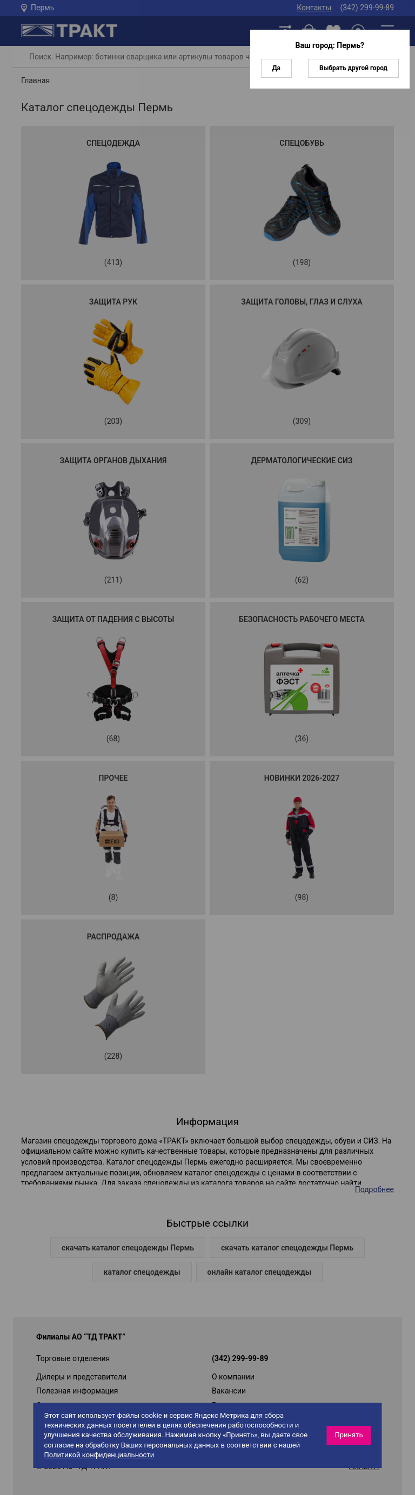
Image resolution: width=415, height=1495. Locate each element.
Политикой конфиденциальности (99, 1455)
